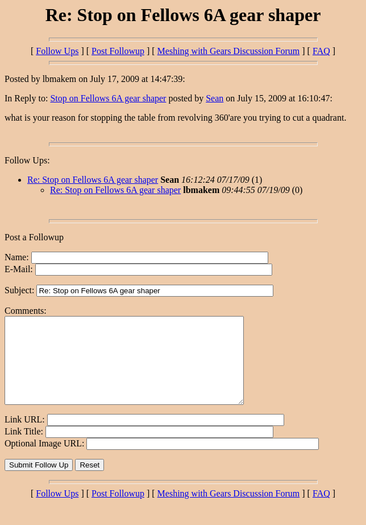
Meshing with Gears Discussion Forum (228, 51)
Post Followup (118, 51)
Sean (214, 98)
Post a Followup (34, 237)
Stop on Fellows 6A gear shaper (108, 98)
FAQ (321, 51)
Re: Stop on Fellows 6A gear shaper (92, 179)
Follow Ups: (27, 160)
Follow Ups (57, 51)
